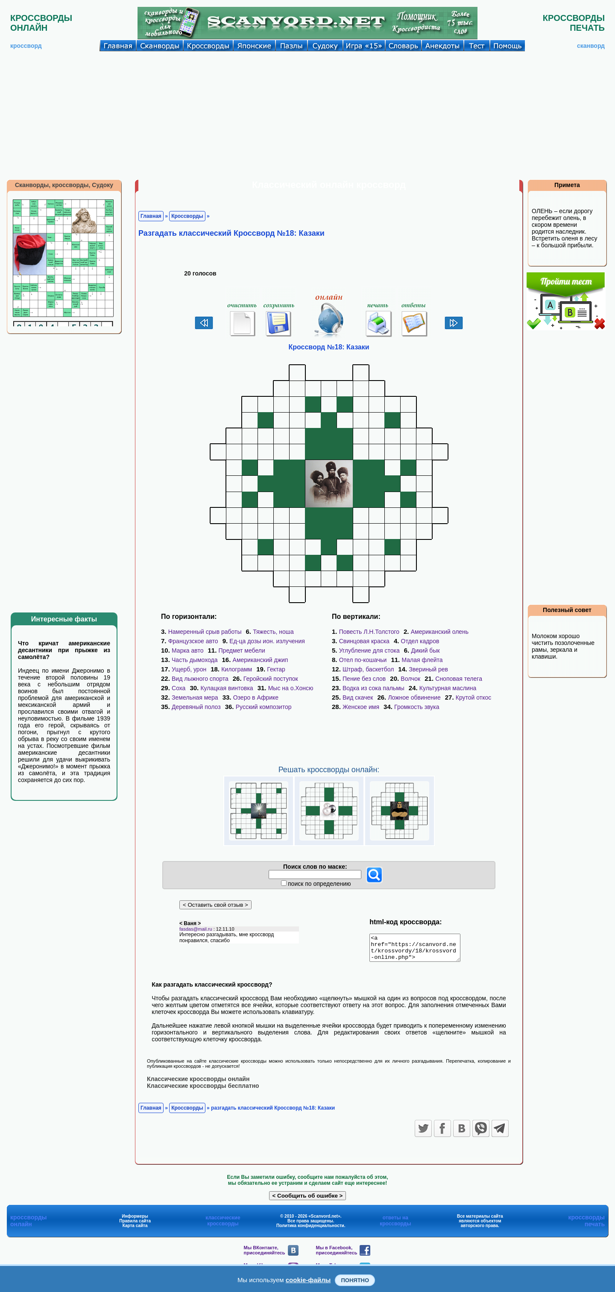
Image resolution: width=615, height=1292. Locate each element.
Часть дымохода (194, 659)
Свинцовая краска (364, 641)
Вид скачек (358, 697)
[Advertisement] (307, 115)
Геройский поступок (270, 678)
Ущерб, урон (189, 669)
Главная (151, 216)
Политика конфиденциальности (310, 1230)
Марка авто (187, 650)
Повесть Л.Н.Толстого (369, 631)
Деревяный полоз (196, 706)
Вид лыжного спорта (200, 678)
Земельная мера (195, 697)
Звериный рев (428, 669)
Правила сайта (135, 1225)
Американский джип (260, 659)
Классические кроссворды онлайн (198, 1083)
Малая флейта (421, 659)
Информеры (135, 1221)
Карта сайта (135, 1230)
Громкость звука (416, 706)
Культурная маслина (447, 688)
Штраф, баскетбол (368, 669)
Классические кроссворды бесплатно (203, 1090)
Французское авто (193, 641)
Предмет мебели (242, 650)
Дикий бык (425, 650)
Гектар (276, 669)
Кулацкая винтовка (226, 688)
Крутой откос (474, 697)
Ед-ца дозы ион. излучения (267, 641)
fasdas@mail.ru (195, 933)
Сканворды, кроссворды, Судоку (64, 185)
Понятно (355, 1280)
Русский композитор (264, 706)
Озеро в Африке (255, 697)
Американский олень (440, 631)
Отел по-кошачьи (363, 659)
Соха (178, 688)
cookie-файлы (308, 1279)
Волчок (410, 678)
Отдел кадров (420, 641)
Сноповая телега (458, 678)
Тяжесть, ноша (273, 631)
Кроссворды (187, 216)
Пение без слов (364, 678)
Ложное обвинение (414, 697)
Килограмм (236, 669)
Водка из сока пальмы (373, 688)
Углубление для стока (369, 650)
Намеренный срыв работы (205, 631)
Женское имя (361, 706)
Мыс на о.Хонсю (290, 688)
